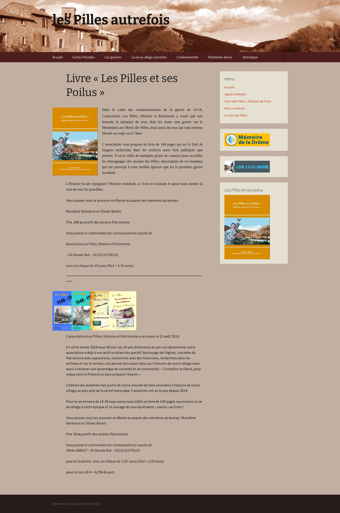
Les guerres (113, 57)
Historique (250, 57)
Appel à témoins (235, 94)
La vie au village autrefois (149, 57)
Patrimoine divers (220, 57)
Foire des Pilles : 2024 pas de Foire (247, 101)
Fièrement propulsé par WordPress (76, 504)
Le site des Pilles (235, 115)
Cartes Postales (83, 57)
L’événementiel (187, 57)
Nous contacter (234, 108)
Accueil (57, 57)
